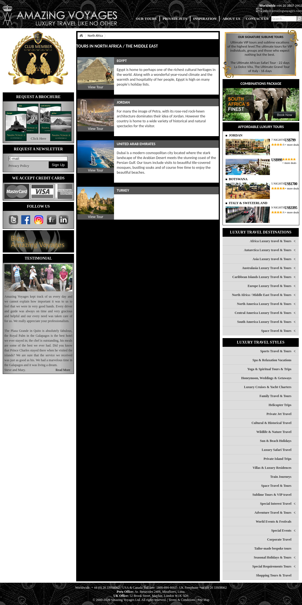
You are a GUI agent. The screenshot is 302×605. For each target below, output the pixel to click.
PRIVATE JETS (175, 19)
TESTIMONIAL (38, 258)
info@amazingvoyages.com (282, 11)
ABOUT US (231, 19)
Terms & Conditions (182, 600)
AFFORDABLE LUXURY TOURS (261, 126)
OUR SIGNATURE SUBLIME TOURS (260, 37)
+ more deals (292, 144)
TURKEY (123, 190)
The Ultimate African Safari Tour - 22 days (259, 63)
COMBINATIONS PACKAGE (261, 83)
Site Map (203, 600)
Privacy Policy (18, 166)
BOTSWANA (238, 179)
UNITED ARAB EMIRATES (136, 144)
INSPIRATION (205, 19)
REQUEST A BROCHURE (38, 97)
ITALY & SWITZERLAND (248, 203)
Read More (63, 370)
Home (81, 35)
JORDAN (123, 102)
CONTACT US (257, 19)
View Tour (95, 87)
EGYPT (122, 60)
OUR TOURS (146, 19)
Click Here (38, 138)
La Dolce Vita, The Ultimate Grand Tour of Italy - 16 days (262, 69)
